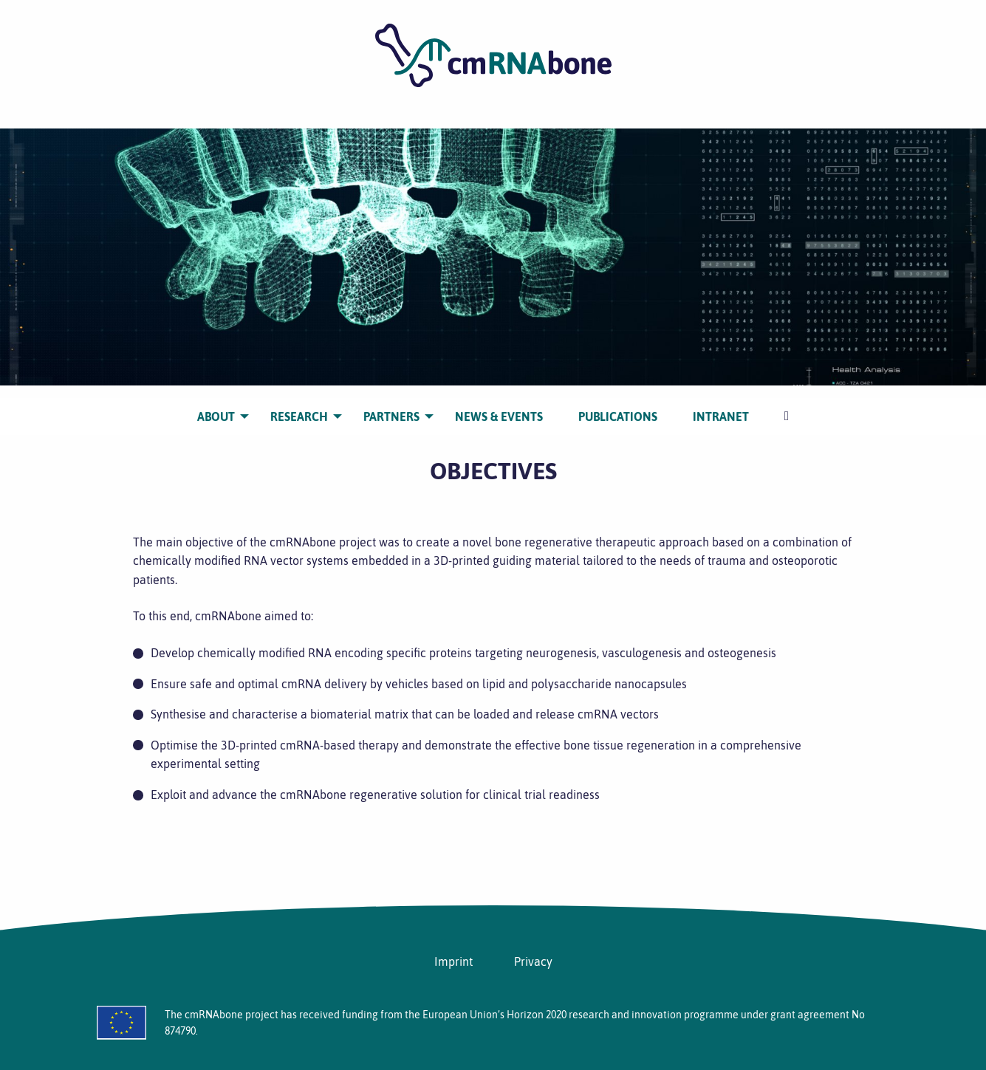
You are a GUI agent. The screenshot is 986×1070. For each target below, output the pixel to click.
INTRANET (721, 404)
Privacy (533, 961)
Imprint (453, 961)
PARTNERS (391, 404)
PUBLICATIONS (617, 404)
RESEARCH (299, 404)
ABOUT (216, 404)
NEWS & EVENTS (499, 404)
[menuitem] (216, 405)
